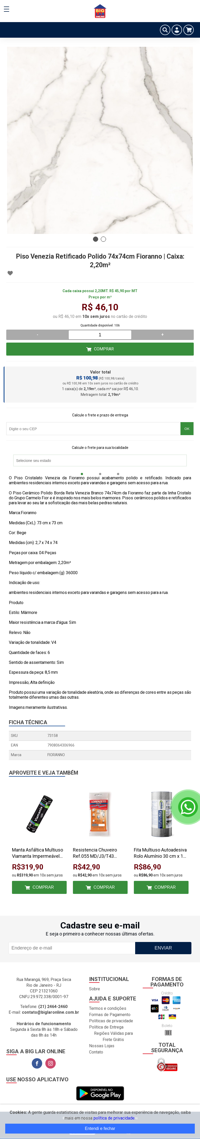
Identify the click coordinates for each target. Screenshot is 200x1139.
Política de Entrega (106, 1027)
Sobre (94, 988)
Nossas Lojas (101, 1045)
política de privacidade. (114, 1118)
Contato (96, 1052)
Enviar (163, 948)
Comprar (104, 348)
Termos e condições (107, 1008)
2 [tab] (103, 239)
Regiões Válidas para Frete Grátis (113, 1036)
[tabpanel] (100, 140)
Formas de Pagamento (109, 1014)
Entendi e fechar (100, 1128)
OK (186, 429)
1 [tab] (95, 239)
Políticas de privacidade (111, 1020)
